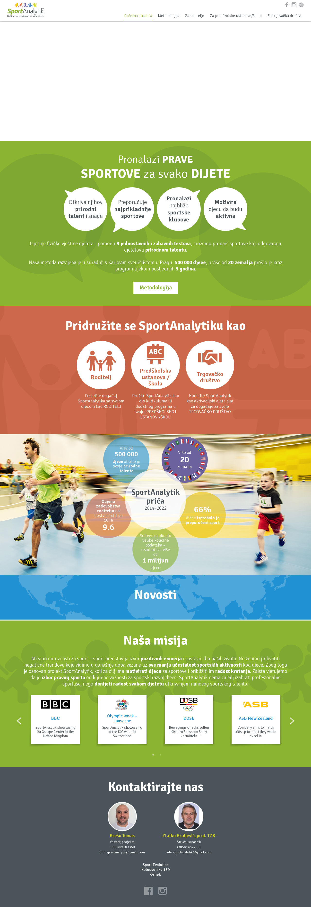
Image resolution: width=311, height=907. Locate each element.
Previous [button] (19, 721)
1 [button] (153, 754)
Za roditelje (194, 15)
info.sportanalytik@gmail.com (122, 852)
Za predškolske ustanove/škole (236, 15)
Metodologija (168, 15)
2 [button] (160, 754)
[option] (55, 721)
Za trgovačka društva (285, 15)
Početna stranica (138, 15)
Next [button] (292, 721)
